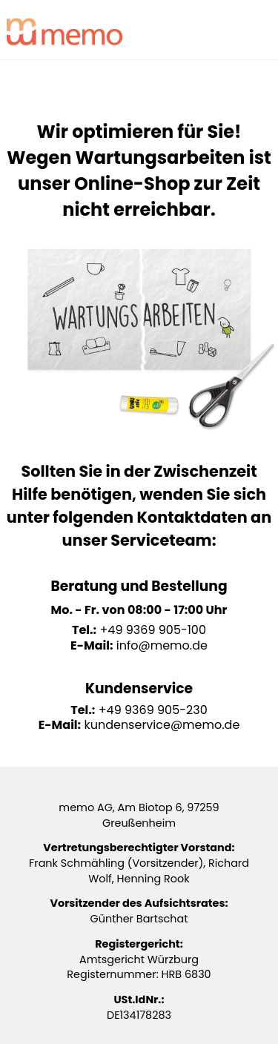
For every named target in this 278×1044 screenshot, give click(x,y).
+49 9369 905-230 (153, 709)
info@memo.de (162, 645)
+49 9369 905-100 (152, 629)
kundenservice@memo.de (161, 724)
